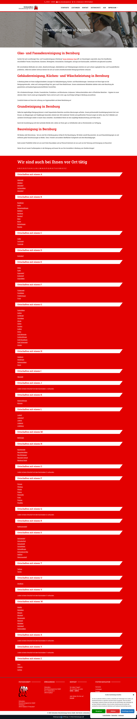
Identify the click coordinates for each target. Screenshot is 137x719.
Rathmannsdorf (22, 527)
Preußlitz (20, 503)
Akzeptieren (99, 711)
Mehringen (20, 438)
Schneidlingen (21, 549)
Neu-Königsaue (22, 455)
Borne (19, 221)
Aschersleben (21, 188)
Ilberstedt (20, 377)
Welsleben (20, 610)
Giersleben (20, 318)
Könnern (20, 403)
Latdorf (19, 415)
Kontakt (85, 8)
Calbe (19, 239)
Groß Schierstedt (22, 342)
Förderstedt (20, 290)
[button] (133, 695)
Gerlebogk (20, 316)
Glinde (19, 321)
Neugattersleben (22, 452)
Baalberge (20, 203)
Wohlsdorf (20, 626)
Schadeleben (21, 546)
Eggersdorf (20, 273)
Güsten (19, 345)
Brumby (19, 227)
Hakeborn (20, 357)
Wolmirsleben (21, 629)
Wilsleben (20, 623)
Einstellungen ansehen (127, 711)
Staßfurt (19, 554)
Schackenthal (21, 541)
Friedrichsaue (21, 296)
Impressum (121, 715)
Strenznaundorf (22, 557)
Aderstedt (20, 180)
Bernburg (73, 53)
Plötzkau (20, 487)
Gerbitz (19, 313)
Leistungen (75, 8)
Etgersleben (21, 279)
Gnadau (19, 326)
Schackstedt (21, 544)
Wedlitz (19, 607)
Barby (19, 205)
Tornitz (19, 572)
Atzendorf (20, 191)
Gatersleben (21, 310)
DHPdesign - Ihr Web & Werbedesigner (72, 717)
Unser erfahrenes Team (70, 59)
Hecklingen (20, 360)
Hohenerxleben (22, 362)
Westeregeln (21, 618)
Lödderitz (20, 423)
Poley (19, 497)
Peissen (19, 484)
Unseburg (20, 584)
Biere (18, 219)
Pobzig (19, 492)
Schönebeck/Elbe (22, 552)
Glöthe (19, 324)
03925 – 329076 (50, 2)
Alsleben (20, 183)
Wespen (19, 613)
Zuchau (19, 670)
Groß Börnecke (21, 334)
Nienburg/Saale (22, 460)
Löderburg (20, 426)
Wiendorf (20, 621)
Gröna (19, 332)
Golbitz (19, 329)
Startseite (65, 8)
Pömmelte (20, 495)
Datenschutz (114, 715)
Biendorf (20, 216)
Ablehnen (113, 711)
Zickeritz (20, 667)
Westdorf (20, 615)
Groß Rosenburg (22, 340)
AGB (104, 8)
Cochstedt (20, 241)
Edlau (19, 268)
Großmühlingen (22, 337)
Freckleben (20, 293)
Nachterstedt (21, 450)
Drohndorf (20, 256)
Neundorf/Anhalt (22, 458)
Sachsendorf (21, 538)
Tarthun (19, 569)
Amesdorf (20, 186)
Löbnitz (19, 420)
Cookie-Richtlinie (107, 715)
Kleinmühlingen (22, 401)
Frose (19, 298)
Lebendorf (20, 418)
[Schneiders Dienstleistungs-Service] (28, 8)
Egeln (19, 270)
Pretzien (19, 500)
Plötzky (19, 489)
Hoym (19, 365)
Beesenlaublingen (22, 208)
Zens (18, 664)
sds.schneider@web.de (64, 2)
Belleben (20, 211)
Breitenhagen (21, 224)
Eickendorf (20, 276)
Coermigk (20, 244)
